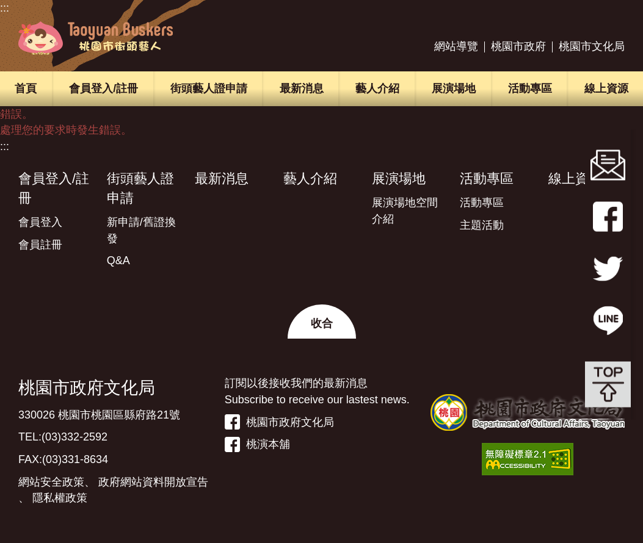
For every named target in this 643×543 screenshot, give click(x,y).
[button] (322, 321)
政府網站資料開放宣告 (153, 482)
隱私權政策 (59, 498)
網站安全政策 (51, 482)
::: (4, 8)
